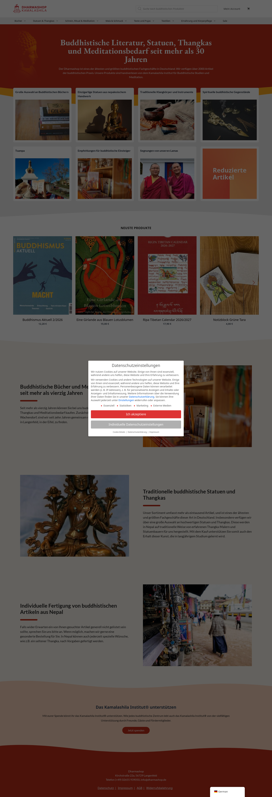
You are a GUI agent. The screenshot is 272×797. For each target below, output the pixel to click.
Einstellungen (126, 399)
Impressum (154, 431)
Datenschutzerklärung (141, 395)
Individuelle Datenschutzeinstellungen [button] (136, 423)
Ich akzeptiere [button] (136, 413)
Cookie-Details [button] (119, 431)
